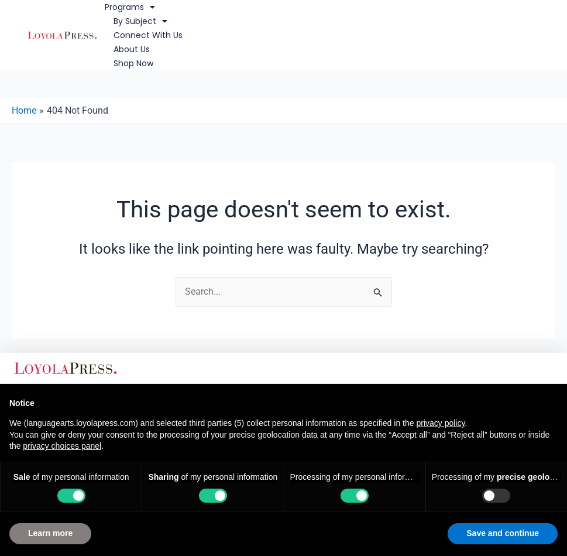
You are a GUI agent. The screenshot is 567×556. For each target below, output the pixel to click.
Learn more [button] (50, 533)
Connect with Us (148, 35)
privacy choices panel (62, 446)
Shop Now (133, 63)
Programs (130, 7)
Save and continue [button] (502, 533)
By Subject (140, 21)
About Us (132, 49)
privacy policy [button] (440, 423)
